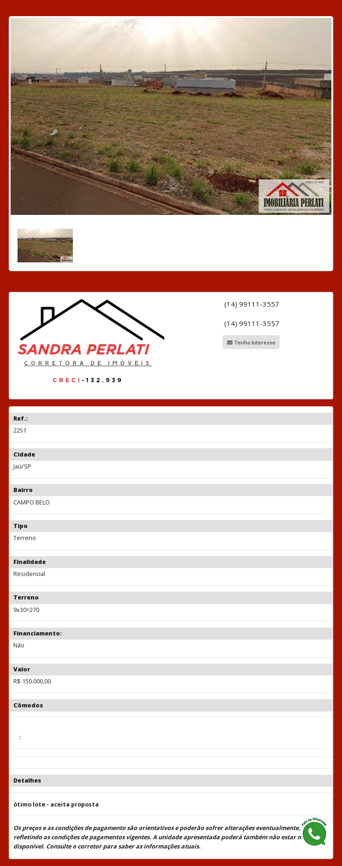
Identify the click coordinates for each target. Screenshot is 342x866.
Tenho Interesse (251, 342)
